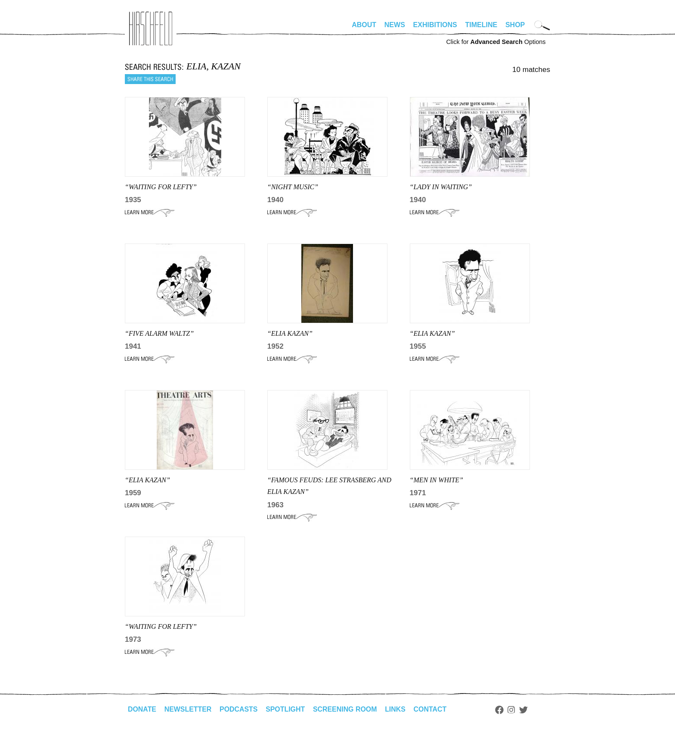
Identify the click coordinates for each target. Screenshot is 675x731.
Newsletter (188, 709)
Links (396, 709)
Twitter (525, 710)
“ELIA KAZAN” (432, 333)
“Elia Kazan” (290, 333)
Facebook (500, 710)
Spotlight (286, 709)
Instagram (513, 710)
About (364, 24)
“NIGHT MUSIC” (292, 187)
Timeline (481, 24)
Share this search (150, 79)
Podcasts (239, 709)
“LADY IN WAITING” (441, 187)
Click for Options (495, 41)
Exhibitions (435, 24)
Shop (515, 24)
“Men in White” (436, 480)
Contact (431, 709)
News (394, 24)
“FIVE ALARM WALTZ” (159, 333)
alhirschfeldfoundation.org (150, 28)
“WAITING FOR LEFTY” (161, 187)
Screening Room (346, 709)
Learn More (149, 212)
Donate (142, 709)
